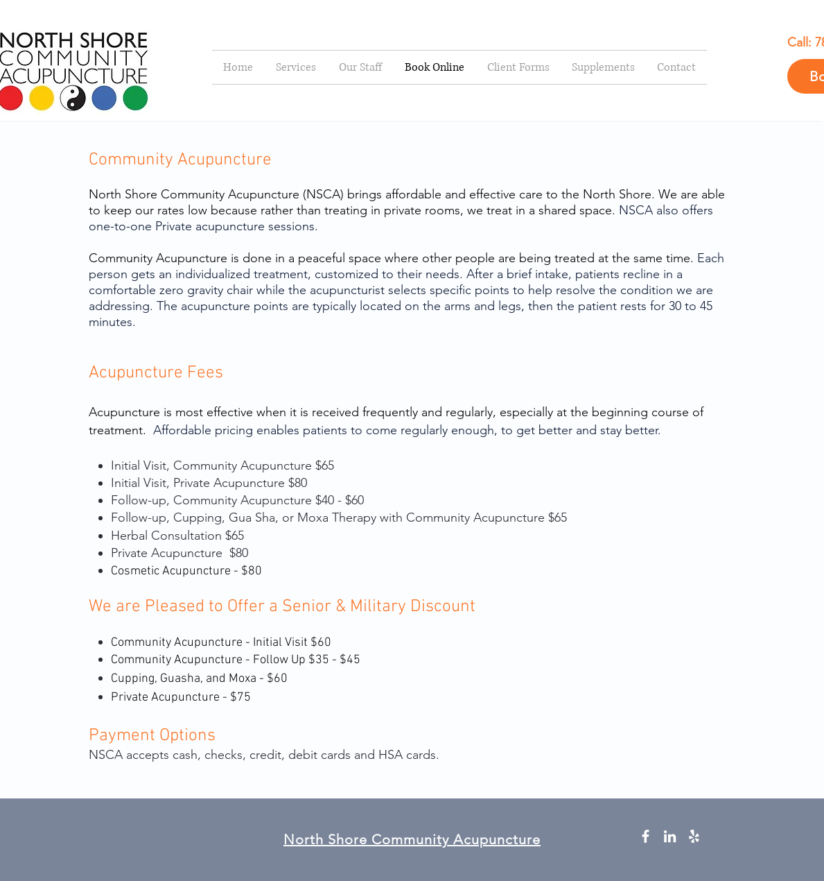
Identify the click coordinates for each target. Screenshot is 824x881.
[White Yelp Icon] (694, 836)
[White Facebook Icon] (645, 836)
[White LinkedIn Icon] (669, 836)
